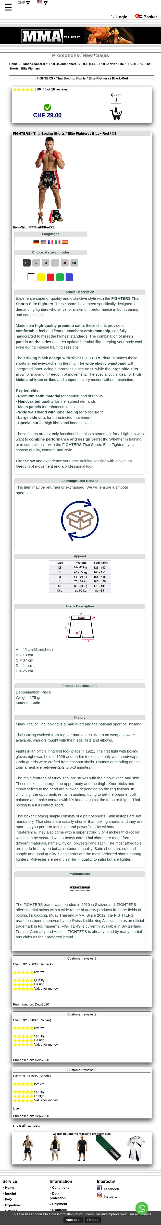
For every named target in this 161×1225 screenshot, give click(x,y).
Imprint (10, 1193)
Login (118, 17)
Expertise (12, 1205)
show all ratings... (26, 1125)
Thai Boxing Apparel (63, 63)
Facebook (108, 1189)
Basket (146, 17)
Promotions (65, 55)
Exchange (59, 1210)
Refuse (92, 1220)
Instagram (108, 1196)
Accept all (73, 1220)
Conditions (60, 1187)
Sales (102, 55)
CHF (21, 3)
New (88, 55)
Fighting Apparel (33, 63)
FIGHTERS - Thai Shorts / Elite (102, 63)
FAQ (8, 1199)
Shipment (59, 1204)
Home (13, 63)
